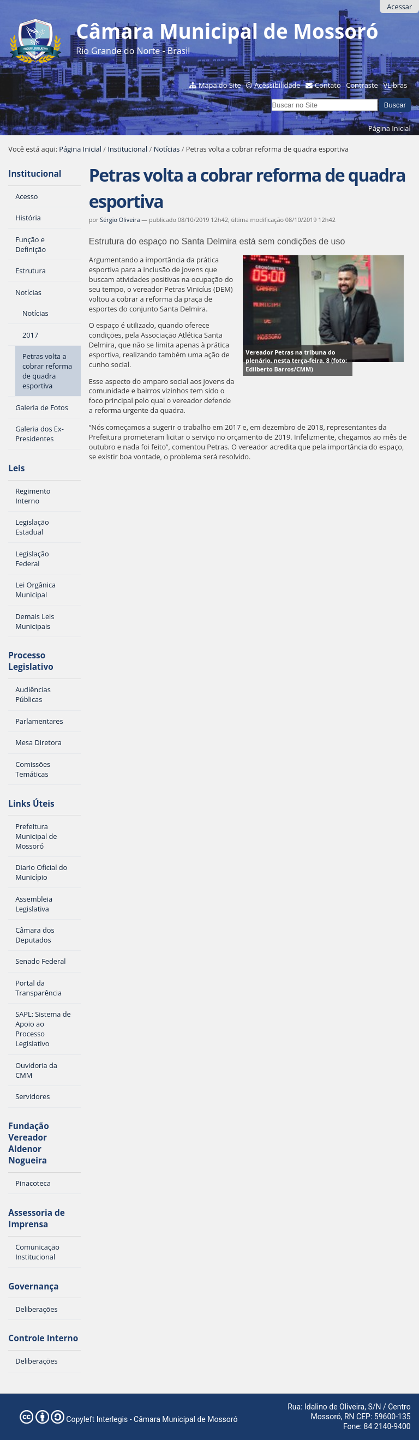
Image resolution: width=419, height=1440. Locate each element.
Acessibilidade (277, 85)
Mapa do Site (220, 85)
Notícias (167, 149)
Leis (16, 468)
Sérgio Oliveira (120, 219)
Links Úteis (31, 803)
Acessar (399, 6)
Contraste (362, 85)
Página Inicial (389, 128)
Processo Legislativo (30, 661)
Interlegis (112, 1419)
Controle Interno (43, 1338)
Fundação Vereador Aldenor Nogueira (28, 1143)
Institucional (127, 149)
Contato (328, 85)
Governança (33, 1286)
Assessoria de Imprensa (36, 1218)
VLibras (395, 85)
